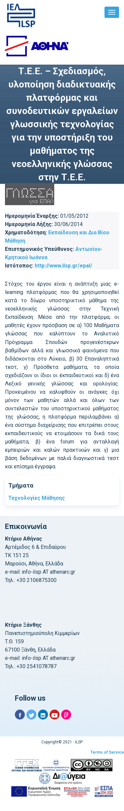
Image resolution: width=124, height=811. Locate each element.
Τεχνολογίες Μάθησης (36, 498)
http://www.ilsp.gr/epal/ (63, 265)
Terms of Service (107, 752)
